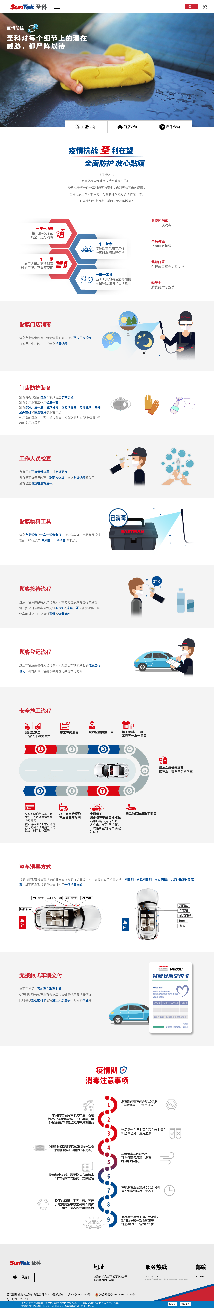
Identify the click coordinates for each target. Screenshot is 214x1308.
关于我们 (21, 1277)
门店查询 (131, 127)
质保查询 (173, 127)
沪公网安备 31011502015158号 (115, 1294)
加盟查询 (88, 127)
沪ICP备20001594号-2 (80, 1294)
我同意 (172, 1304)
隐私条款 (185, 1304)
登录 (191, 6)
